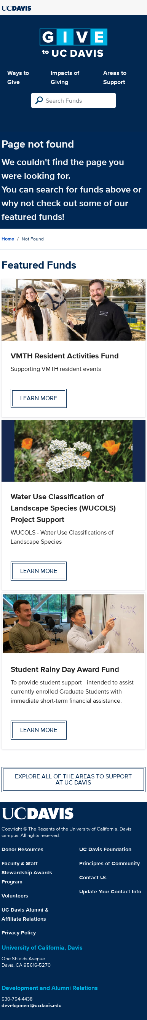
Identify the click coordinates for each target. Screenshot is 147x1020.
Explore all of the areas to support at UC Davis (73, 779)
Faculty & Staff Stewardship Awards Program (27, 872)
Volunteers (15, 895)
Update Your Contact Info (110, 891)
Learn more (38, 398)
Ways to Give (18, 77)
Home (8, 239)
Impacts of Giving (65, 77)
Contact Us (93, 877)
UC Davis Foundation (105, 849)
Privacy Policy (19, 932)
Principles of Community (109, 863)
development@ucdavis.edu (32, 1005)
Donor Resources (22, 849)
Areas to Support (114, 77)
